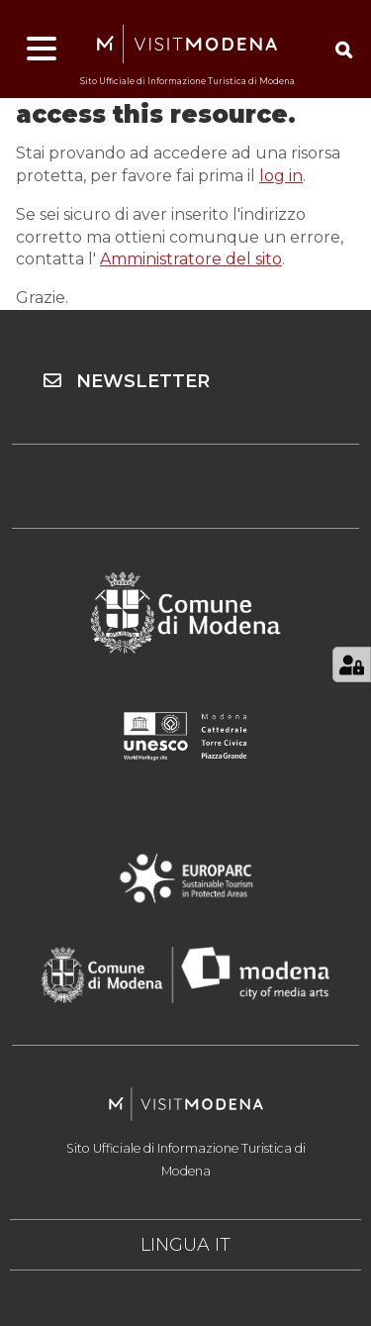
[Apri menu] (41, 49)
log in (281, 175)
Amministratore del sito (191, 259)
